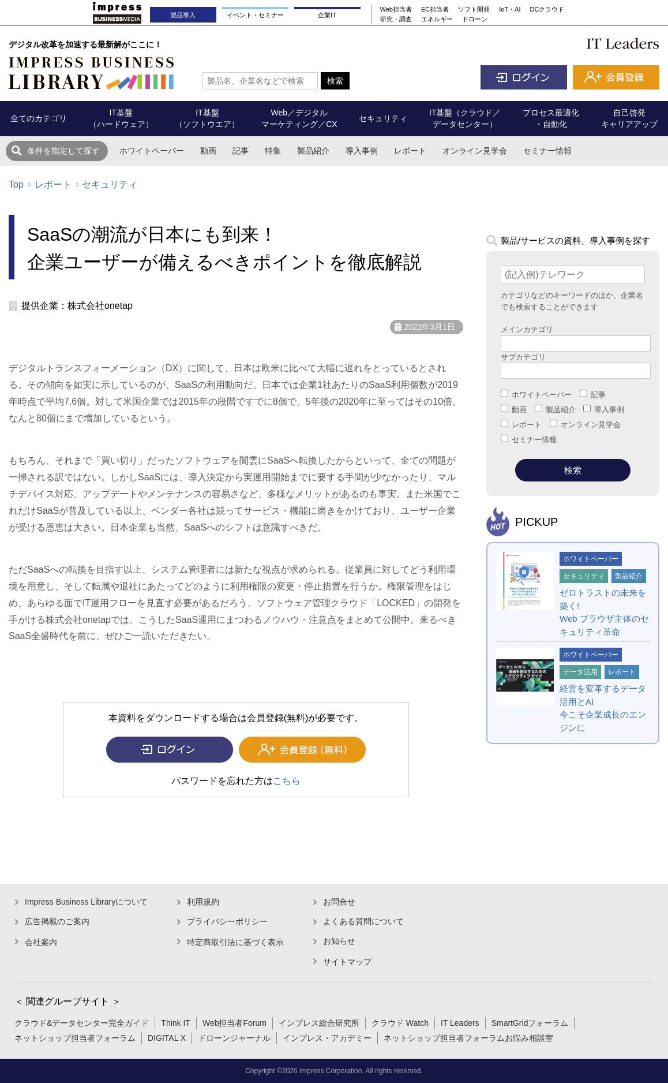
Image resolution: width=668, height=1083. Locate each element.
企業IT (327, 15)
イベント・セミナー (255, 15)
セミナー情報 (547, 150)
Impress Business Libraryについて (86, 901)
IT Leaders (460, 1023)
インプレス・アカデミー (327, 1038)
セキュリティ (109, 184)
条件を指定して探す (63, 150)
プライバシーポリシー (227, 921)
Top (16, 184)
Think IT (175, 1023)
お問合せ (339, 901)
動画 (208, 150)
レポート (410, 150)
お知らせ (339, 941)
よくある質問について (363, 921)
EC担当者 (435, 9)
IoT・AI (509, 9)
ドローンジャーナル (234, 1038)
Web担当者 (396, 9)
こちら (287, 781)
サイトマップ (347, 961)
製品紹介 (313, 150)
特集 (273, 150)
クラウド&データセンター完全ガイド (81, 1023)
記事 (240, 150)
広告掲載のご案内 (57, 921)
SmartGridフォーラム (530, 1023)
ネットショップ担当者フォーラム (75, 1038)
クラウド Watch (400, 1023)
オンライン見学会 (474, 150)
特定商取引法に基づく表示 (235, 942)
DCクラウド (547, 9)
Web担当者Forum (234, 1023)
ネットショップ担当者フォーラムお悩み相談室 (468, 1038)
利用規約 (203, 901)
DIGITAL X (167, 1038)
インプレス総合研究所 (319, 1023)
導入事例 (362, 150)
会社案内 (41, 942)
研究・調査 (396, 19)
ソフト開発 (474, 9)
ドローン (474, 19)
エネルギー (437, 19)
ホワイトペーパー (151, 150)
